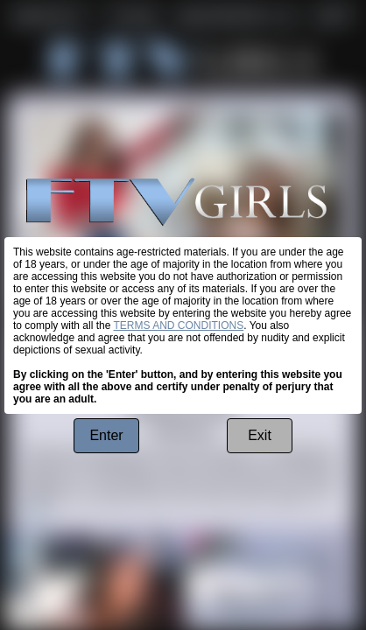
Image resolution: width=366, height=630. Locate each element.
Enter (106, 435)
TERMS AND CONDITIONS (179, 325)
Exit (259, 435)
